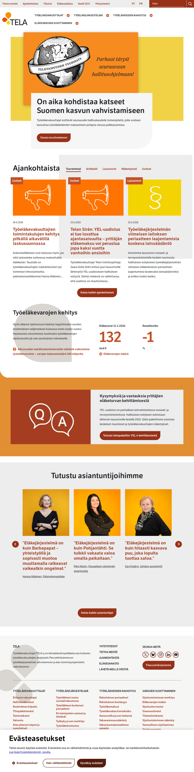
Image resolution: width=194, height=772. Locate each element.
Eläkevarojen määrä (114, 354)
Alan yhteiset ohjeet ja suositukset (26, 726)
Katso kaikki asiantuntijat (97, 612)
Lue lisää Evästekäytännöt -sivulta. (30, 752)
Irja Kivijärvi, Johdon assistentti (143, 566)
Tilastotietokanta (152, 715)
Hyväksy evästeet (91, 763)
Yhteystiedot (102, 3)
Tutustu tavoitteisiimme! (53, 137)
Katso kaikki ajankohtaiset (97, 292)
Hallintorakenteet (23, 702)
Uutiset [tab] (146, 169)
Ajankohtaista (30, 3)
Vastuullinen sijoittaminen (158, 725)
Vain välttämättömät (58, 763)
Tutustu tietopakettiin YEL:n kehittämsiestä (130, 435)
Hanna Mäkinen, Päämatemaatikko (44, 576)
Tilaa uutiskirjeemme (158, 665)
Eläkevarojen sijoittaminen (53, 23)
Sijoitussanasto (151, 729)
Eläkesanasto (109, 663)
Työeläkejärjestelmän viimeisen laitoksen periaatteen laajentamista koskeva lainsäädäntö (153, 236)
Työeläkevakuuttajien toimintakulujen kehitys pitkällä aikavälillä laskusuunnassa (36, 236)
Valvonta (18, 720)
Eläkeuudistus (65, 3)
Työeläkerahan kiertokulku (115, 711)
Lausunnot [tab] (109, 169)
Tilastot (47, 3)
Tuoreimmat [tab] (73, 169)
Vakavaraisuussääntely (113, 720)
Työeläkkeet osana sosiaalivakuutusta (67, 699)
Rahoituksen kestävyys (113, 702)
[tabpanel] (97, 232)
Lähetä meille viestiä (113, 669)
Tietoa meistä (10, 3)
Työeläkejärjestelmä (88, 15)
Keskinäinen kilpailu (25, 706)
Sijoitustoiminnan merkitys (158, 697)
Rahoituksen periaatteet (113, 697)
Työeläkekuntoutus (67, 725)
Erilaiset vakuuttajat (25, 697)
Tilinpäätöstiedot (23, 711)
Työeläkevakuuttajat (49, 15)
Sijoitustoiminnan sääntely (158, 720)
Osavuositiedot (151, 711)
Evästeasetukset (24, 763)
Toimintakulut (21, 715)
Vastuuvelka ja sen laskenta (115, 715)
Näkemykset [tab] (129, 169)
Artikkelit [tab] (91, 169)
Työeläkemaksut (109, 706)
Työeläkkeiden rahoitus (129, 15)
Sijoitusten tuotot (152, 706)
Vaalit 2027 (84, 3)
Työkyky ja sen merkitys (70, 721)
